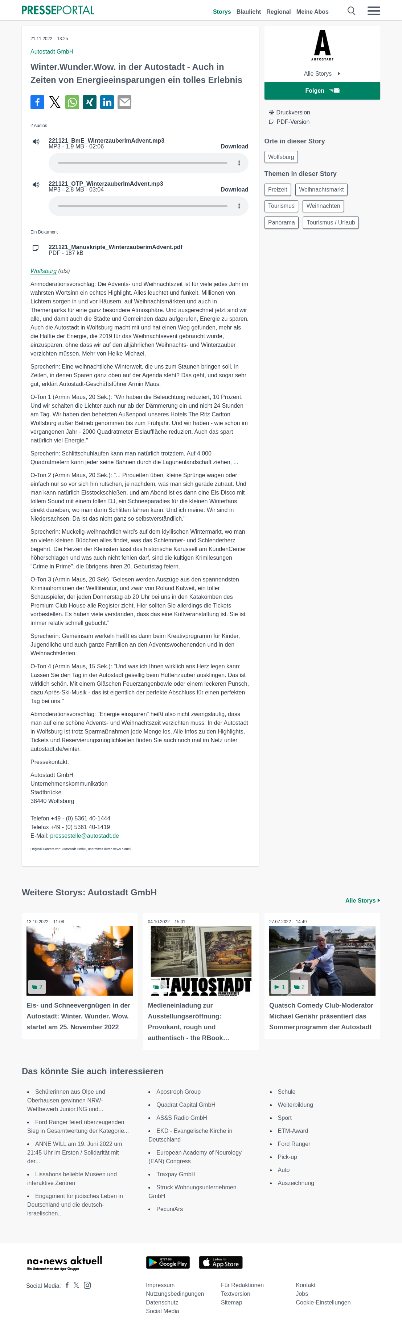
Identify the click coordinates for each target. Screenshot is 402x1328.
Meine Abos (312, 12)
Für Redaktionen (242, 1284)
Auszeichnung (296, 1182)
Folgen (322, 91)
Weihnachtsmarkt (324, 191)
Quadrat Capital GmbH (186, 1104)
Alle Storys (322, 74)
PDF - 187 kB (115, 250)
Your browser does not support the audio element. (149, 163)
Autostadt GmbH (51, 52)
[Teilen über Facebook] (37, 102)
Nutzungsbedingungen (175, 1293)
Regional (278, 12)
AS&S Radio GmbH (181, 1117)
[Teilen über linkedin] (107, 102)
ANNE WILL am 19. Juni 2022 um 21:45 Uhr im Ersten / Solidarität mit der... (74, 1152)
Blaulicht (249, 12)
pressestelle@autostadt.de (84, 836)
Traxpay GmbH (176, 1174)
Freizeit (278, 191)
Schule (287, 1091)
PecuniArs (169, 1208)
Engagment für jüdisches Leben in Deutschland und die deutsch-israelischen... (75, 1204)
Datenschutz (162, 1302)
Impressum (160, 1284)
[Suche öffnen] (351, 11)
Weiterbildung (295, 1104)
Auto (284, 1169)
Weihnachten (326, 208)
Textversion (235, 1293)
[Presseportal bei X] (74, 1285)
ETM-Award (293, 1130)
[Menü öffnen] (373, 11)
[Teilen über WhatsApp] (72, 102)
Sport (285, 1117)
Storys (222, 12)
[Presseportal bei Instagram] (85, 1284)
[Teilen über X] (55, 102)
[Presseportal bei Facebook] (65, 1285)
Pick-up (287, 1156)
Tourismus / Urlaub (333, 226)
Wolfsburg (43, 271)
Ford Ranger (294, 1143)
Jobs (302, 1293)
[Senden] (124, 102)
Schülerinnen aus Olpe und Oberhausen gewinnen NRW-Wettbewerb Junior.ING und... (66, 1099)
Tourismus (282, 208)
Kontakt (305, 1284)
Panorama (282, 226)
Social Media (162, 1310)
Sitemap (231, 1302)
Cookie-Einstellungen (323, 1302)
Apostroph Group (178, 1091)
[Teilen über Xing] (90, 102)
